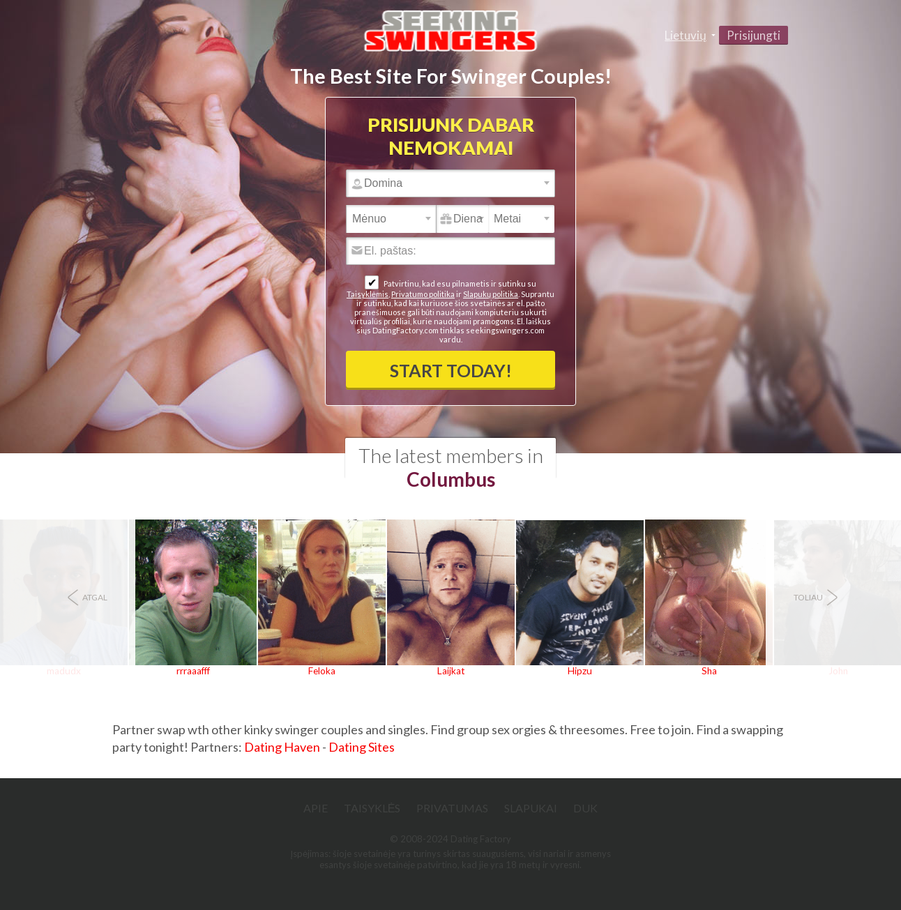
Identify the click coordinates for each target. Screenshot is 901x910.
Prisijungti (753, 35)
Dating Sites (361, 746)
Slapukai (530, 807)
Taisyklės (372, 807)
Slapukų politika (490, 293)
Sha (709, 670)
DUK (585, 807)
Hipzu (580, 670)
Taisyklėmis (367, 293)
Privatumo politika (423, 293)
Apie (315, 807)
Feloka (321, 670)
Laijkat (451, 670)
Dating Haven (282, 746)
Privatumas (452, 807)
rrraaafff (193, 670)
